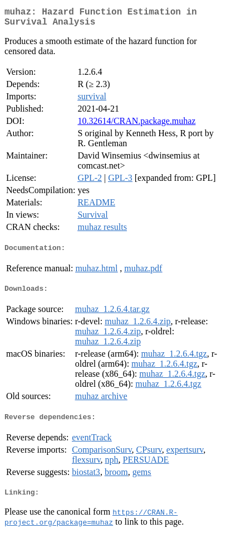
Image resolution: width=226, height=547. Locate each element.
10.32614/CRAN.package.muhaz (136, 125)
